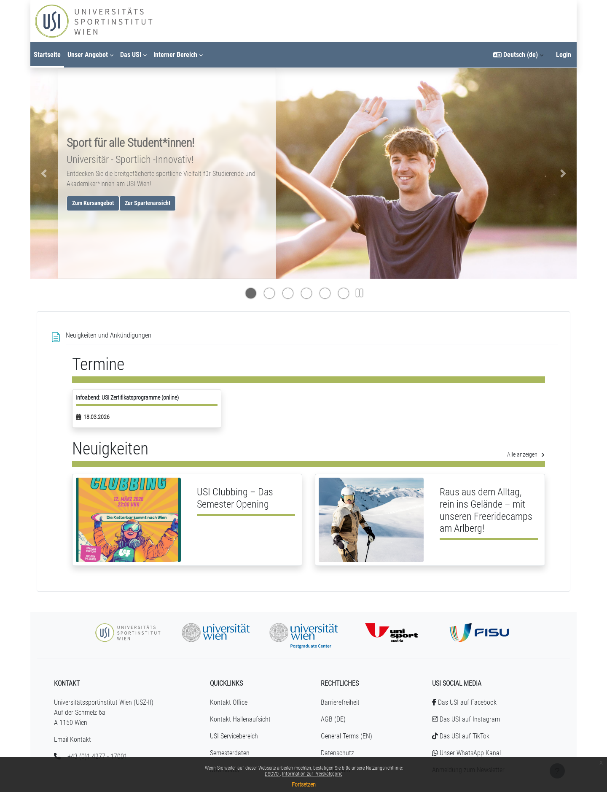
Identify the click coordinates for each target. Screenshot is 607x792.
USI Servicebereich (234, 736)
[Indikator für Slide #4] (325, 294)
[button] (518, 54)
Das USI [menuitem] (130, 55)
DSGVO (272, 774)
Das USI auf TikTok (460, 736)
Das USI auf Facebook (464, 702)
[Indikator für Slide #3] (306, 294)
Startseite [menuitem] (47, 55)
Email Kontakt (72, 739)
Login (563, 55)
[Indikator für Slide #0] (250, 294)
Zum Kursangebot (93, 203)
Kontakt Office (228, 702)
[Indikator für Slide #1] (269, 294)
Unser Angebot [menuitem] (87, 55)
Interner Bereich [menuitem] (175, 55)
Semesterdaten (230, 753)
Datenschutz (337, 753)
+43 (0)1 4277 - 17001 (97, 756)
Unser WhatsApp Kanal (466, 753)
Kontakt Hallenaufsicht (240, 719)
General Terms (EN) (346, 736)
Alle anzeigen (526, 454)
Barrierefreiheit (340, 702)
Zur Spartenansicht (147, 203)
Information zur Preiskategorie (312, 774)
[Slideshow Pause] (359, 293)
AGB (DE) (333, 719)
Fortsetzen (304, 784)
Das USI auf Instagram (466, 719)
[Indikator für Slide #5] (343, 294)
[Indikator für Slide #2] (287, 294)
